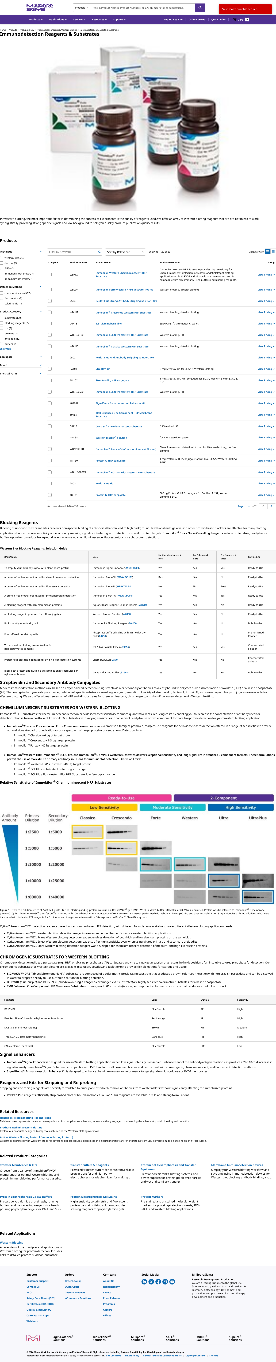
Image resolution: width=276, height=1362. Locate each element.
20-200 (132, 623)
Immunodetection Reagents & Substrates (99, 29)
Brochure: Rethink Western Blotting (21, 1127)
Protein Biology (27, 29)
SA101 (73, 368)
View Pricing (266, 274)
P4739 (102, 636)
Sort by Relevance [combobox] (118, 252)
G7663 (124, 672)
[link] (43, 1281)
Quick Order (218, 19)
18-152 (74, 380)
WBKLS (74, 274)
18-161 (74, 495)
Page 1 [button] (244, 506)
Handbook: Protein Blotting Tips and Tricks (25, 1117)
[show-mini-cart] (241, 19)
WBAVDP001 (124, 595)
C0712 (73, 426)
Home (3, 29)
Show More (6, 348)
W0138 (74, 437)
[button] (173, 19)
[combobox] (139, 7)
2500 (72, 483)
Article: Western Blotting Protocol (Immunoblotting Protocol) (36, 1137)
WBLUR (74, 312)
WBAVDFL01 (124, 586)
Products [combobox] (80, 7)
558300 (143, 604)
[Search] (200, 7)
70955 (125, 647)
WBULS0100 (76, 334)
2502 (72, 357)
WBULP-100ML (78, 472)
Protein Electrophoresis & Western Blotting (57, 29)
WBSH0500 (132, 568)
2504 (72, 301)
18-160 (74, 460)
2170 (115, 659)
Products (13, 29)
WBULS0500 (76, 391)
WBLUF (74, 289)
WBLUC (74, 346)
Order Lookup (197, 19)
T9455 (73, 414)
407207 (74, 403)
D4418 (73, 323)
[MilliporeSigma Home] (39, 7)
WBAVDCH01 (77, 449)
